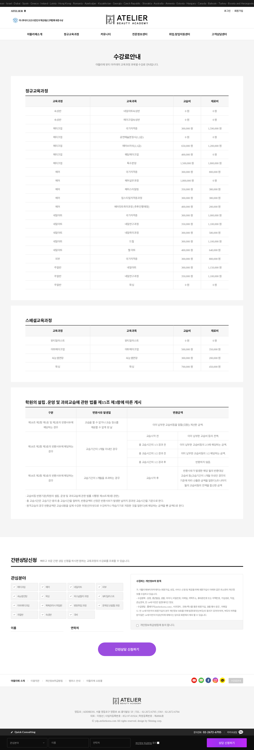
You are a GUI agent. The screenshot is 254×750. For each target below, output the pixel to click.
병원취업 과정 (80, 605)
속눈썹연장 (22, 596)
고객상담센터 (219, 34)
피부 (104, 587)
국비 (76, 614)
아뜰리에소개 (34, 34)
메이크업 (21, 587)
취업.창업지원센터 (179, 34)
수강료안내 (236, 680)
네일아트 (78, 587)
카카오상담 (235, 732)
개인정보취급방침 (54, 680)
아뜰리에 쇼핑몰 (94, 680)
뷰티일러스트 (108, 596)
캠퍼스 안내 (74, 680)
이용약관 (35, 680)
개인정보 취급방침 (143, 743)
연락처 (75, 628)
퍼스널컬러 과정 (81, 596)
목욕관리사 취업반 (54, 605)
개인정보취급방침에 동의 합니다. (157, 625)
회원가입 (238, 10)
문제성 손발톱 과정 (110, 605)
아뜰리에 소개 (18, 680)
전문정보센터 (140, 34)
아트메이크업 (23, 605)
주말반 (20, 614)
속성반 (49, 614)
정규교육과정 (71, 34)
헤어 (48, 587)
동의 (154, 742)
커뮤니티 (106, 34)
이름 (13, 628)
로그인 (227, 10)
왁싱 (48, 596)
